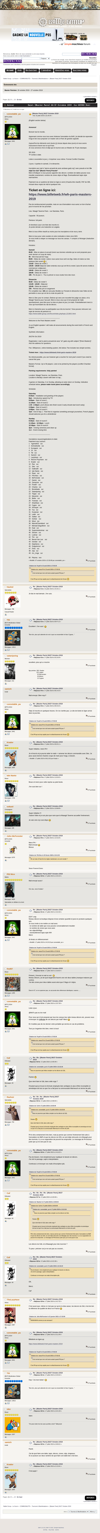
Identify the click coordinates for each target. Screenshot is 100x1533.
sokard (10, 806)
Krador (10, 742)
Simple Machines (59, 1527)
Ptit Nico (11, 874)
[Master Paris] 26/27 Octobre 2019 (45, 113)
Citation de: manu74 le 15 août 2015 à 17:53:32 (45, 569)
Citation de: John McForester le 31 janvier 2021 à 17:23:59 (47, 1316)
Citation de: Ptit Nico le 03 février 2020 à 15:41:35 (44, 855)
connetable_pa (14, 114)
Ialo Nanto (11, 775)
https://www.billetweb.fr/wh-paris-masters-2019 (58, 352)
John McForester (15, 836)
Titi (8, 620)
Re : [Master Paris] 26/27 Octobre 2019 (48, 587)
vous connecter (27, 54)
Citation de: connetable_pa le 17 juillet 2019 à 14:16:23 (46, 1266)
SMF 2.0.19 (41, 1527)
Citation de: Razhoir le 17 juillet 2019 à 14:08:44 (44, 1202)
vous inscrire (40, 54)
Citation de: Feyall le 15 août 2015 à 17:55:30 (43, 566)
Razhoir (10, 1097)
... (13, 99)
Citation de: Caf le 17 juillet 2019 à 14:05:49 (42, 1106)
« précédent (87, 96)
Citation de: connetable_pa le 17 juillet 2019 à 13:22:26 (46, 1067)
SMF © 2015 (49, 1527)
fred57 (10, 969)
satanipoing (12, 656)
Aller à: (66, 1511)
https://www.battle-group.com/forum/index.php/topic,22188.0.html (52, 314)
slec (9, 1409)
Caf (8, 1058)
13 (15, 99)
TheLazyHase (13, 1299)
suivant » (94, 96)
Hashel (10, 587)
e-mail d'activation (24, 56)
